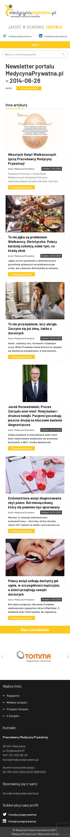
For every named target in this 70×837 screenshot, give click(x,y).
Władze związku (17, 702)
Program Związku (18, 709)
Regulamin (13, 695)
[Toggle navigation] (35, 44)
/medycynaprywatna (17, 36)
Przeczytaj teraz (21, 187)
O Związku (13, 716)
